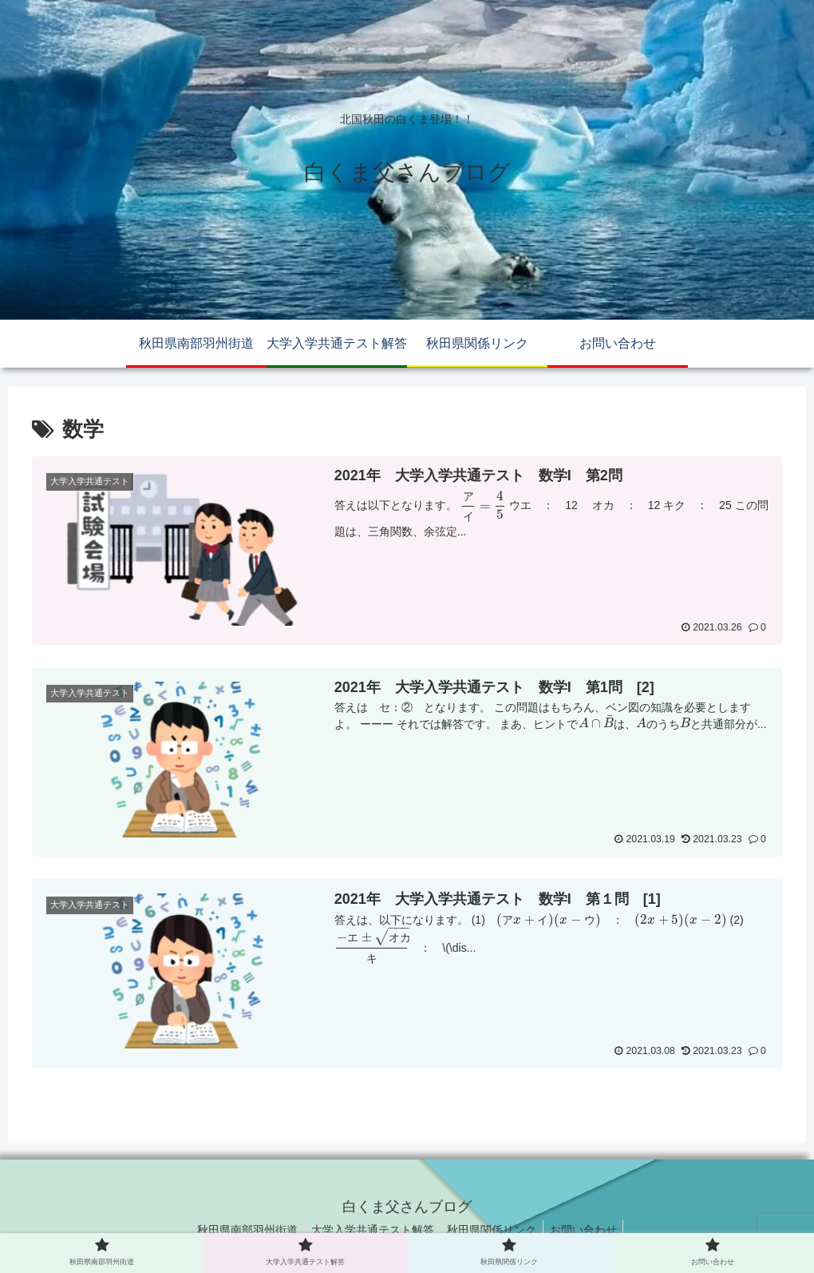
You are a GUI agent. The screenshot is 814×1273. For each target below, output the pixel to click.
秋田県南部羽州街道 (242, 1229)
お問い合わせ (588, 1229)
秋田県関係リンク (494, 1229)
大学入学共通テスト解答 (371, 1229)
